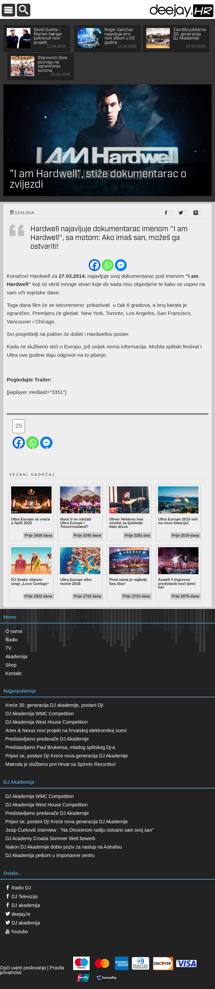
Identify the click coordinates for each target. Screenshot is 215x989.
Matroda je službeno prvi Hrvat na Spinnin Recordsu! (60, 764)
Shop (11, 665)
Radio (11, 639)
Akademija (16, 656)
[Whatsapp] (108, 265)
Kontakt (13, 673)
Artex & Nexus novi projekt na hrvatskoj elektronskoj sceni (66, 730)
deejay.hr (17, 914)
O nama (13, 631)
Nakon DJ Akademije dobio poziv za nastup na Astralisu (63, 847)
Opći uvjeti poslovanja (23, 967)
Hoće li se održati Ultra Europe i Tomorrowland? (80, 507)
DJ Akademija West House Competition (46, 722)
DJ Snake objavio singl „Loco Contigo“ (31, 566)
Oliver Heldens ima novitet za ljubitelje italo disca (129, 507)
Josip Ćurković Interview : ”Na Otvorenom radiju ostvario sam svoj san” (79, 830)
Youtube (16, 931)
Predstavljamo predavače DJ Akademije (47, 739)
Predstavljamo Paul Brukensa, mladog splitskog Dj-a (60, 747)
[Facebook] (94, 265)
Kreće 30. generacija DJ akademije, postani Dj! (54, 705)
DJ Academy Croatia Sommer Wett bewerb (50, 838)
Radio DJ (18, 887)
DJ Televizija (21, 896)
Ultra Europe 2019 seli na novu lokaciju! (178, 505)
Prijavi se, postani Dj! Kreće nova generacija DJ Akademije (66, 755)
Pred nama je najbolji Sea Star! (129, 566)
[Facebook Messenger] (121, 265)
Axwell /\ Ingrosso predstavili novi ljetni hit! (178, 568)
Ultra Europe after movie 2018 (80, 566)
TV (8, 648)
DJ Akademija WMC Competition (39, 713)
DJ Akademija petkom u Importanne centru (50, 855)
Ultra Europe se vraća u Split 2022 (31, 505)
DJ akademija (22, 905)
